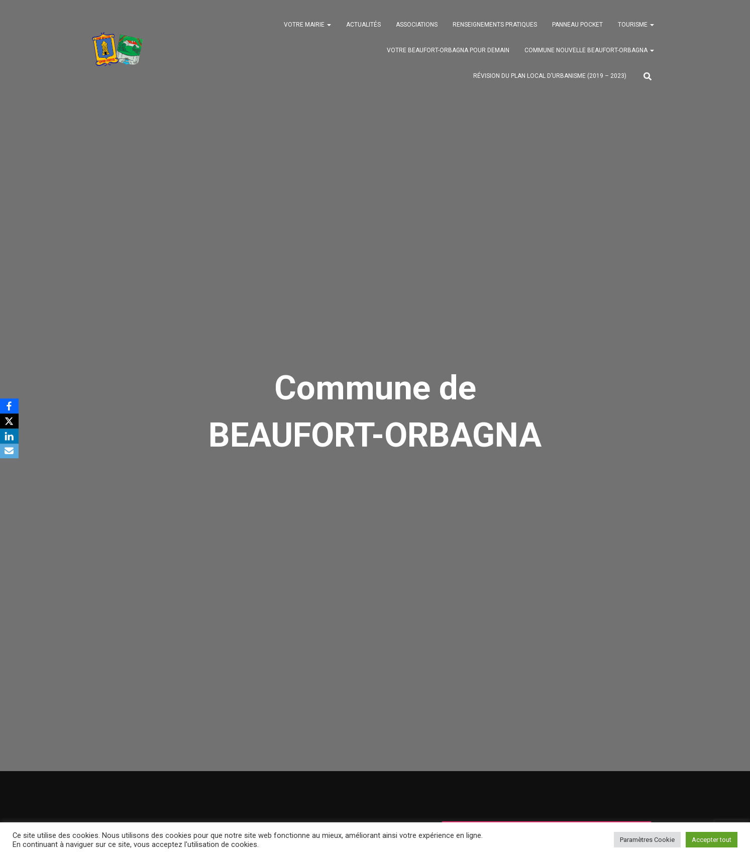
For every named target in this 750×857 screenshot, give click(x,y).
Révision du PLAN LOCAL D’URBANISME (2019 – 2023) (549, 76)
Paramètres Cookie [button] (647, 839)
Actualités (363, 25)
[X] (9, 420)
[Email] (9, 451)
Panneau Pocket (577, 25)
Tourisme (636, 25)
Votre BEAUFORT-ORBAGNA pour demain (448, 51)
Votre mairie (307, 25)
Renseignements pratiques (495, 25)
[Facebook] (9, 405)
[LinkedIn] (9, 436)
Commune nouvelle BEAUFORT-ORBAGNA (589, 51)
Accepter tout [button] (711, 839)
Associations (417, 25)
